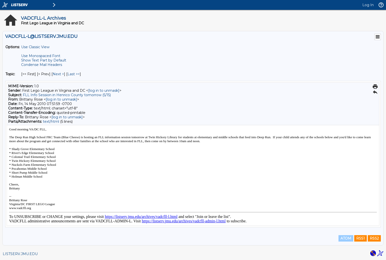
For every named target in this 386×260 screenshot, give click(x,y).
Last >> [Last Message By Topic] (73, 74)
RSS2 (374, 238)
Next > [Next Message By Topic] (58, 74)
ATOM (345, 238)
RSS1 (360, 238)
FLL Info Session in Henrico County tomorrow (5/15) (67, 95)
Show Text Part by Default (43, 60)
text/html (51, 121)
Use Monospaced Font (40, 56)
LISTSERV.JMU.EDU (20, 254)
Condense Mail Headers (41, 64)
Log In (368, 5)
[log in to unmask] (103, 90)
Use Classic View (35, 47)
